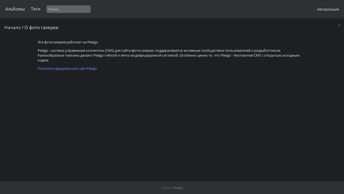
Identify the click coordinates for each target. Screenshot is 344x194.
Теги (35, 9)
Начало (12, 27)
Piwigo (178, 187)
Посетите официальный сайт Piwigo (67, 68)
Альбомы (15, 9)
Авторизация (328, 9)
